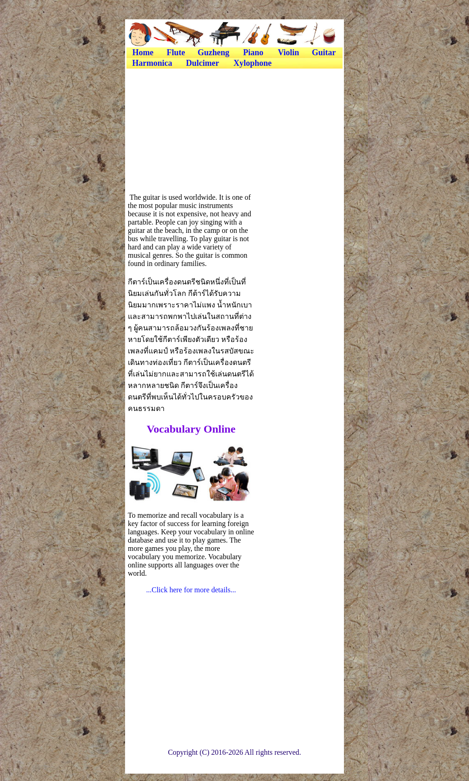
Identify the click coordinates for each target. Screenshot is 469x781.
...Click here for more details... (191, 590)
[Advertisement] (234, 90)
